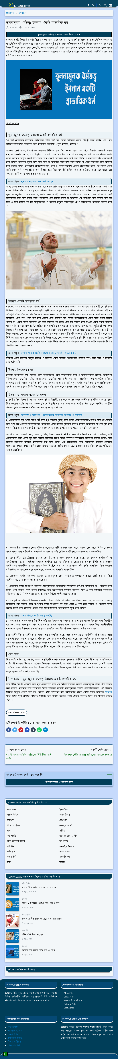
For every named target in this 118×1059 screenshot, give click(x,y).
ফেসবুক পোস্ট (26, 915)
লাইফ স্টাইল (26, 883)
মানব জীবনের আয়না (17, 712)
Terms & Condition (73, 1000)
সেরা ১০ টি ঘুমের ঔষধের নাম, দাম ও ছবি (40, 903)
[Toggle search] (105, 5)
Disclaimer (69, 1007)
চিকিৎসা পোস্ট (14, 1045)
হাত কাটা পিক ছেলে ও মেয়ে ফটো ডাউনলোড (42, 919)
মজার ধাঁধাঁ (25, 930)
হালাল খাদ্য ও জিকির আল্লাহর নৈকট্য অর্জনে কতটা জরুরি (49, 353)
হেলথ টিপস (13, 1034)
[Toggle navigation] (110, 5)
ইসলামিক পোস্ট (15, 1038)
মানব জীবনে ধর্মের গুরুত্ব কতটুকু (37, 616)
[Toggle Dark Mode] (99, 5)
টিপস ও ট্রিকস (14, 1042)
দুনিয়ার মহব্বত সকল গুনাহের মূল (37, 181)
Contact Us (69, 996)
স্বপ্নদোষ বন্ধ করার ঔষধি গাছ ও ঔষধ (38, 950)
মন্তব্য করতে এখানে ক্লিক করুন (59, 782)
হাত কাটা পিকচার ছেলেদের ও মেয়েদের (39, 887)
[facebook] (88, 5)
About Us (68, 993)
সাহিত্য (108, 692)
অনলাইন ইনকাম (15, 1031)
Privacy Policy (71, 1004)
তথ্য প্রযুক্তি (13, 1027)
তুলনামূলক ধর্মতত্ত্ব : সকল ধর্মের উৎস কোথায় (59, 34)
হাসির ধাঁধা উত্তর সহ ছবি (32, 934)
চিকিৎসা (24, 899)
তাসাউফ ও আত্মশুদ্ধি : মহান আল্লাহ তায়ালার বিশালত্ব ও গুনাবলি (51, 415)
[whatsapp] (93, 5)
